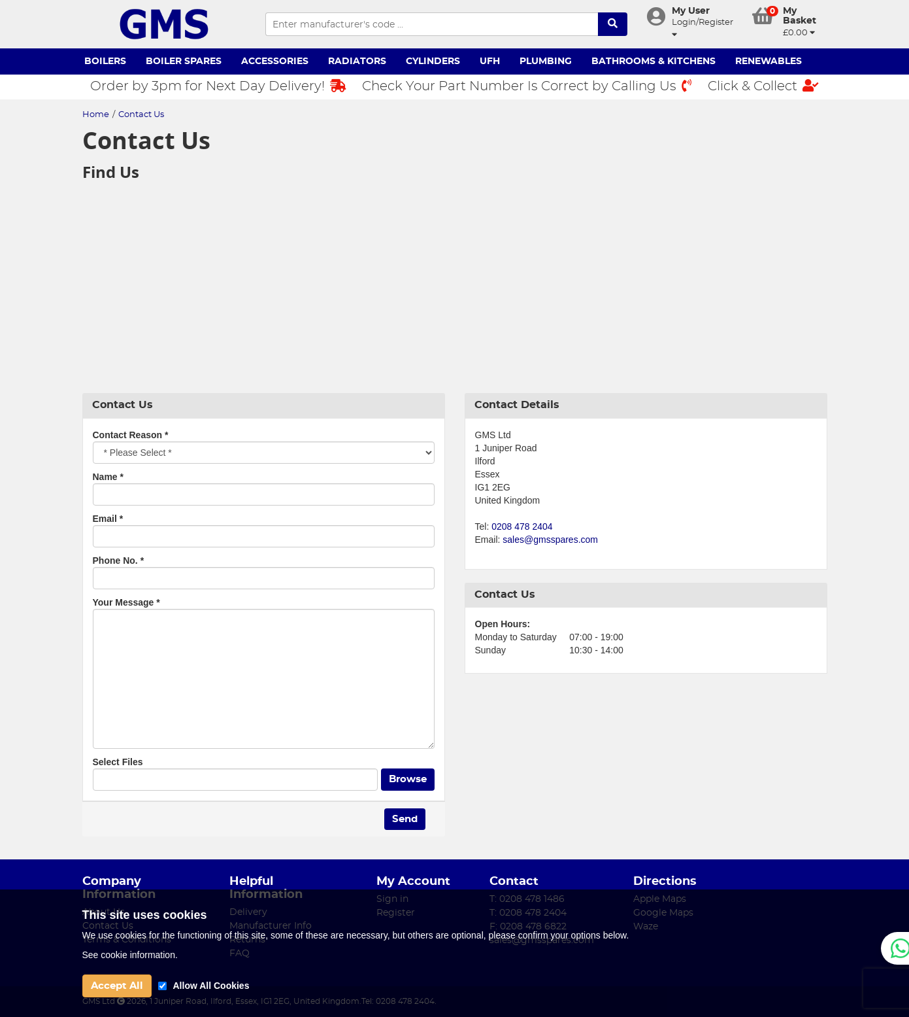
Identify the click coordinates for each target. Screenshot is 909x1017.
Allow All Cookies (211, 985)
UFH (490, 61)
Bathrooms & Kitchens (653, 61)
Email (108, 518)
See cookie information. (130, 955)
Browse (408, 779)
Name (108, 477)
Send (405, 819)
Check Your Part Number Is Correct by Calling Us (526, 86)
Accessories (274, 61)
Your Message (126, 602)
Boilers (105, 61)
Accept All (117, 986)
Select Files (118, 762)
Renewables (768, 61)
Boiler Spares (184, 61)
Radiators (357, 61)
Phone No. (118, 560)
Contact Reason (131, 435)
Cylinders (433, 61)
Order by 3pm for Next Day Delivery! (218, 86)
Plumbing (546, 61)
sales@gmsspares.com (550, 539)
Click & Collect (763, 86)
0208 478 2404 (521, 526)
